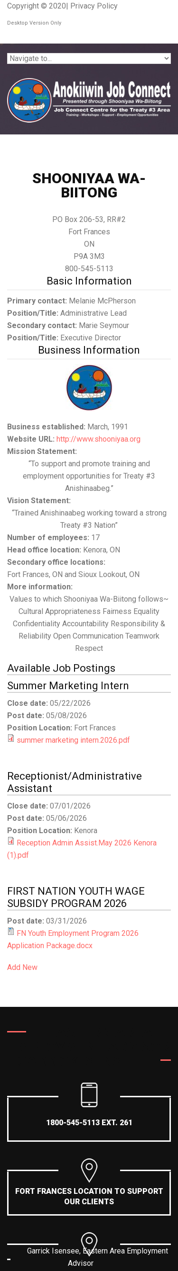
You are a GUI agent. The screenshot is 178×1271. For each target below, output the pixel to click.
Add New (22, 967)
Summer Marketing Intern (68, 686)
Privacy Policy (94, 5)
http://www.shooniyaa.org (98, 439)
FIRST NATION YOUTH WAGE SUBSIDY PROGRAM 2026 (76, 897)
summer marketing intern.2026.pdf (73, 740)
